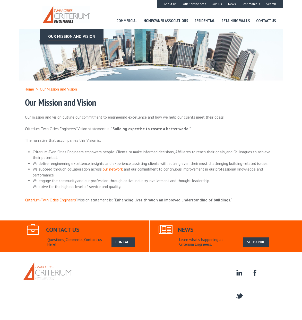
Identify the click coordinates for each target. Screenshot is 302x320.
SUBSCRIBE (256, 242)
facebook (254, 272)
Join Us (217, 4)
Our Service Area (194, 4)
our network (113, 169)
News (232, 4)
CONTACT (123, 242)
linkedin (239, 272)
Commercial (126, 20)
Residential (204, 20)
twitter (239, 295)
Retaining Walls (235, 20)
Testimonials (251, 4)
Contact (212, 288)
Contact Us (266, 20)
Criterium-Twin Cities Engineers (50, 200)
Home (29, 89)
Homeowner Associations (166, 20)
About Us (170, 4)
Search (271, 4)
